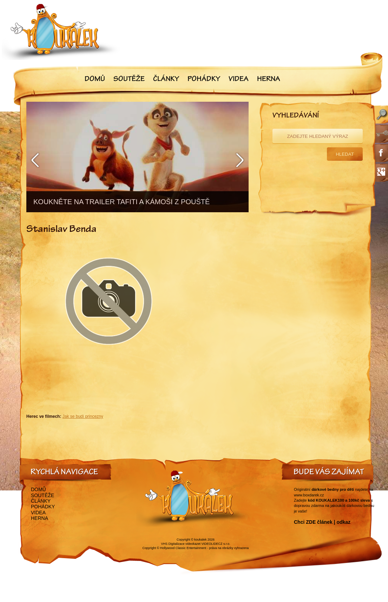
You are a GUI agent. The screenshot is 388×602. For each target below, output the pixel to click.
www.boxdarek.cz (309, 495)
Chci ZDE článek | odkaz (322, 522)
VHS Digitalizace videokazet (180, 544)
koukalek (200, 539)
